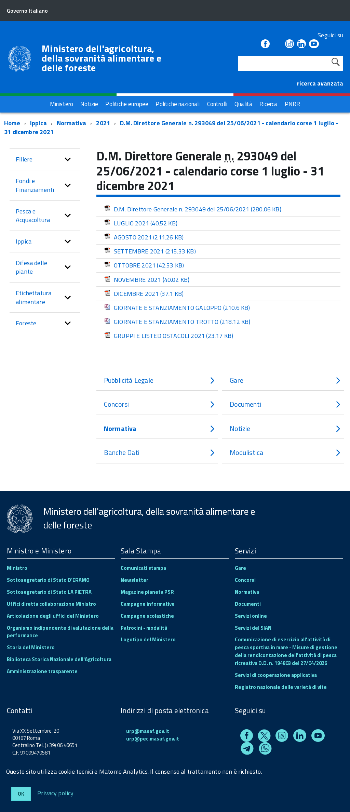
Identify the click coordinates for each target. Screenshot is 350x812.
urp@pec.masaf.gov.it (152, 739)
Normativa (71, 123)
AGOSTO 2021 (144, 237)
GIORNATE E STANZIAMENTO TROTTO (177, 321)
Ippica (38, 123)
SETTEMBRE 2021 (150, 251)
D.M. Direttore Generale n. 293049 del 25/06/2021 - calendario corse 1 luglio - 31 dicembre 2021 (171, 127)
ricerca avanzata (320, 83)
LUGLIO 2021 (140, 223)
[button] (67, 159)
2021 (103, 123)
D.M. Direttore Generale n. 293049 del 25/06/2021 (192, 209)
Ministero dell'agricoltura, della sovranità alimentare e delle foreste (101, 58)
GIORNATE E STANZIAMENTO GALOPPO (177, 307)
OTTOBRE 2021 (144, 265)
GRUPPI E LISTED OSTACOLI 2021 (168, 335)
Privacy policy (55, 792)
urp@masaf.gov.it (147, 731)
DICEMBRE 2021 (144, 293)
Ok (21, 794)
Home (12, 123)
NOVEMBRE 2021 (146, 279)
